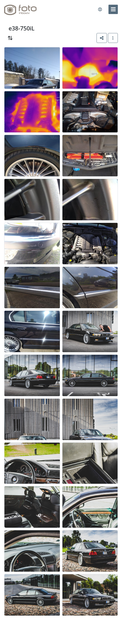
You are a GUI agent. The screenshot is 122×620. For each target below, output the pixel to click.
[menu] (113, 9)
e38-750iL (21, 28)
